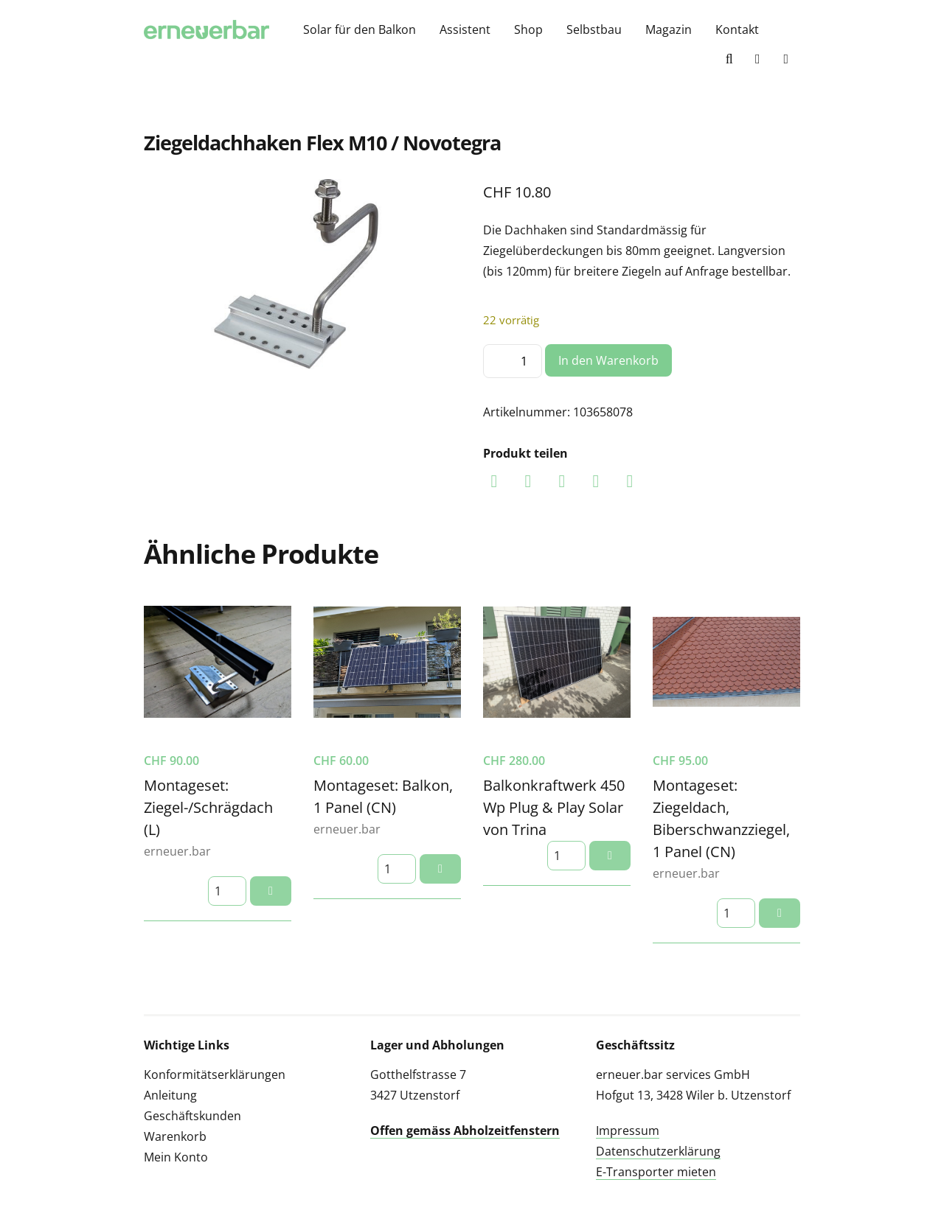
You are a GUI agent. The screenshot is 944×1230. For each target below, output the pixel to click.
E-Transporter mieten (656, 1172)
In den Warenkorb (608, 360)
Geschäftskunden (192, 1116)
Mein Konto (176, 1157)
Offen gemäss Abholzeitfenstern (465, 1130)
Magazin (668, 29)
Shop (528, 29)
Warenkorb (175, 1136)
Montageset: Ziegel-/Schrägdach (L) (208, 807)
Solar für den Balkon (359, 29)
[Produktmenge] (512, 361)
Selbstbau (594, 29)
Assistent (465, 29)
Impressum (627, 1130)
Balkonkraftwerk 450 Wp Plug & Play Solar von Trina (554, 807)
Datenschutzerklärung (658, 1151)
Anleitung (170, 1095)
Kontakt (737, 29)
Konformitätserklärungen (214, 1074)
